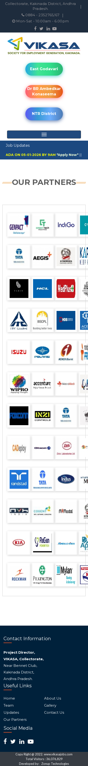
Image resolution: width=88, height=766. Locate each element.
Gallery (50, 705)
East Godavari (44, 69)
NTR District (44, 113)
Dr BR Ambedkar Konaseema (44, 91)
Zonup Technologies (55, 764)
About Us (52, 698)
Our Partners (15, 719)
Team (9, 705)
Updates (11, 712)
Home (9, 698)
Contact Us (54, 712)
